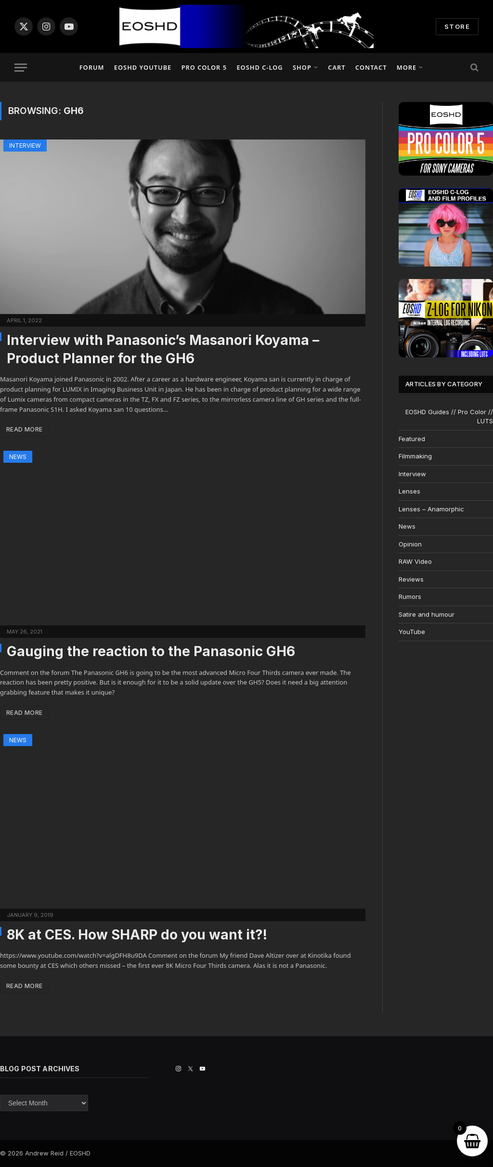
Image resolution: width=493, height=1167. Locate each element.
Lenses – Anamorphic (431, 509)
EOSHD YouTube (142, 67)
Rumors (410, 596)
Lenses (409, 491)
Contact (371, 67)
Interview (25, 145)
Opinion (410, 544)
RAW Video (415, 561)
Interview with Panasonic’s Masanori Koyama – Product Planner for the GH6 (163, 349)
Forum (91, 67)
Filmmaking (415, 456)
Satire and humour (426, 614)
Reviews (411, 579)
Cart (336, 67)
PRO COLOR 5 (204, 67)
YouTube (412, 631)
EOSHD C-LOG (259, 67)
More (406, 67)
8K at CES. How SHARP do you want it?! (137, 934)
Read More (24, 429)
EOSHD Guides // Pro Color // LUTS (449, 416)
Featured (412, 439)
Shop (302, 67)
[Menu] (20, 67)
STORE (457, 26)
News (17, 456)
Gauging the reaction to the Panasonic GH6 (151, 651)
